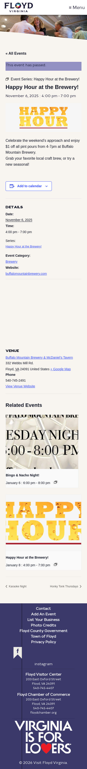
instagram (43, 663)
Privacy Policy (43, 641)
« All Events (16, 53)
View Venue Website (20, 386)
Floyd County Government (43, 630)
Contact (43, 608)
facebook (17, 653)
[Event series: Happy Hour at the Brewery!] (55, 564)
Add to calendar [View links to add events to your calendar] (29, 186)
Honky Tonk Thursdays (64, 586)
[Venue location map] (43, 313)
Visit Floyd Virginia (18, 7)
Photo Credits (43, 625)
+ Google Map (60, 369)
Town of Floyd (43, 636)
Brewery (11, 261)
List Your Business (43, 619)
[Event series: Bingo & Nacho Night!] (55, 482)
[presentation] (42, 442)
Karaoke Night (17, 586)
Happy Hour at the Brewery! (23, 246)
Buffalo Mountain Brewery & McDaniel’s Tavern (39, 357)
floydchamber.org (43, 712)
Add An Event (43, 614)
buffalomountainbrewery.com (26, 273)
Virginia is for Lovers (43, 737)
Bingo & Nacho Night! (22, 475)
